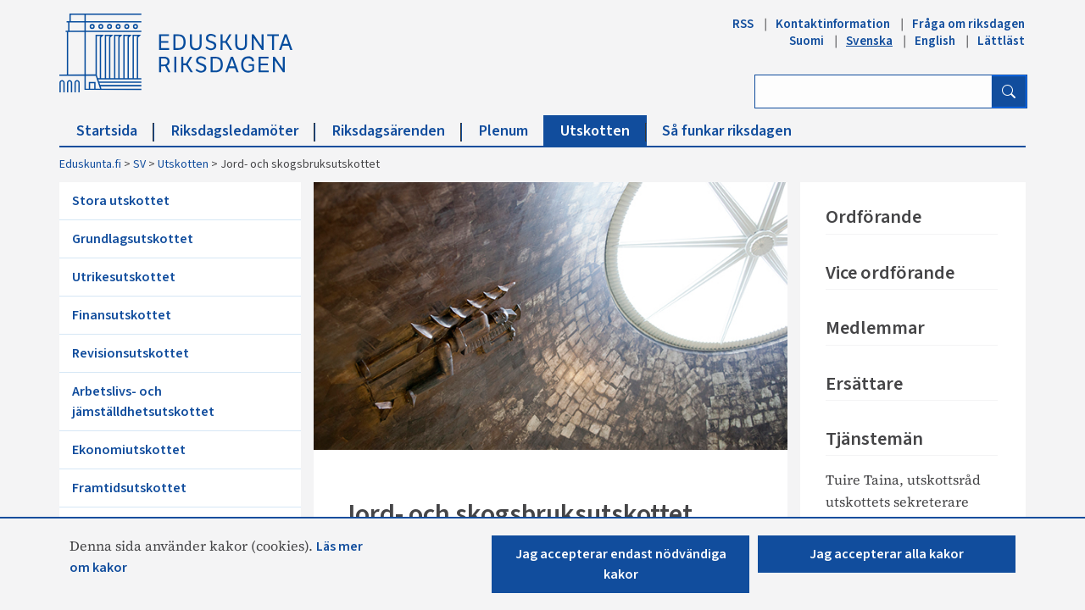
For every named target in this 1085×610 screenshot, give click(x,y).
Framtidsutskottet (129, 488)
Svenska (869, 40)
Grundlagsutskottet (132, 239)
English (935, 40)
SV (139, 164)
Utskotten (603, 130)
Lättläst (1001, 40)
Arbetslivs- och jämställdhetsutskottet (143, 401)
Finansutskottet (121, 315)
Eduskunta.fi (90, 164)
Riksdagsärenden (397, 130)
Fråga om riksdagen (968, 23)
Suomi (806, 40)
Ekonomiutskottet (129, 450)
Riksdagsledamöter (243, 130)
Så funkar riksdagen (727, 130)
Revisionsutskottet (130, 353)
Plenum (512, 130)
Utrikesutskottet (123, 277)
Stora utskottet (121, 200)
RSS (743, 23)
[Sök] (1009, 91)
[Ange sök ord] (873, 91)
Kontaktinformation (833, 23)
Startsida (115, 130)
